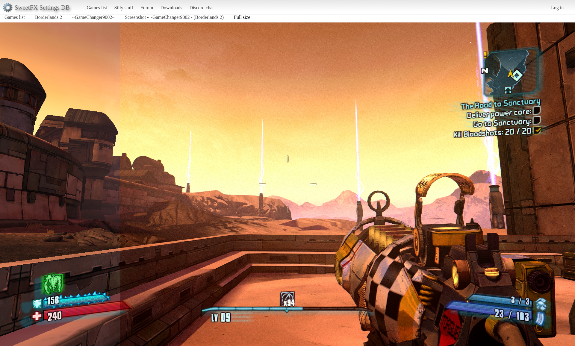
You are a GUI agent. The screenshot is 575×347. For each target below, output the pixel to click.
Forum (146, 7)
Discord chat (201, 7)
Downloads (171, 7)
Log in (557, 7)
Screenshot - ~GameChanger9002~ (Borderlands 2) (174, 17)
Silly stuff (123, 7)
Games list (97, 7)
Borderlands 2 (48, 17)
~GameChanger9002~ (93, 17)
